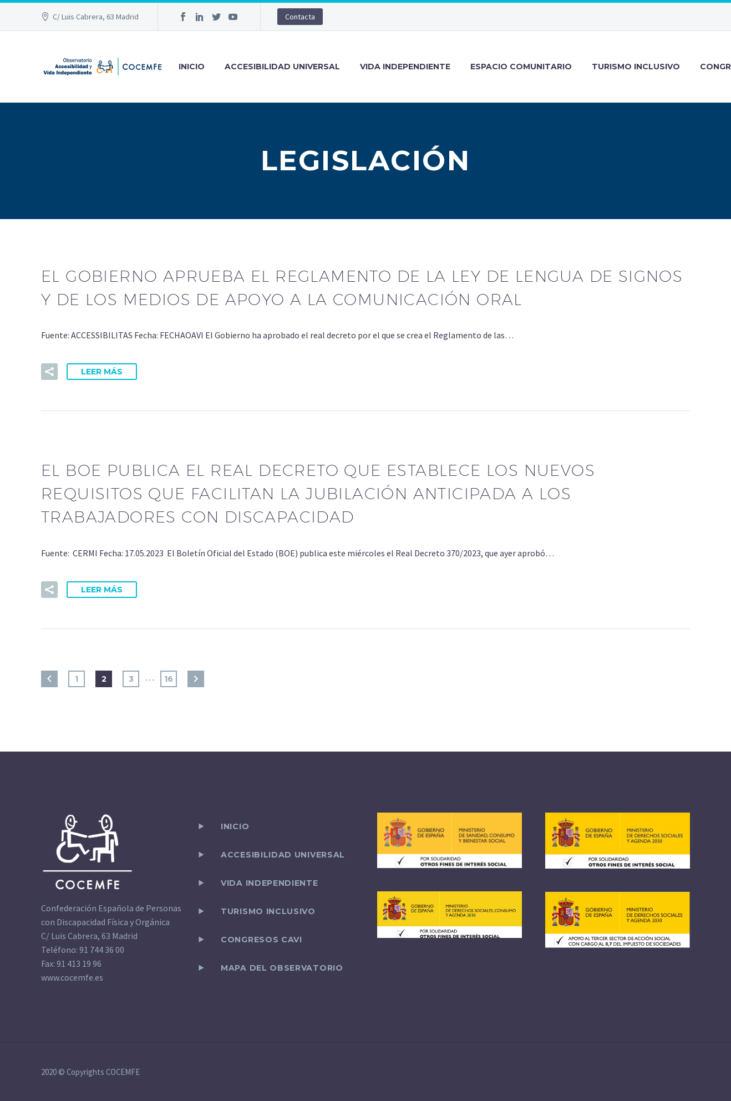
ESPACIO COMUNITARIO (521, 67)
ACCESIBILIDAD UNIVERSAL (282, 67)
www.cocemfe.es (72, 977)
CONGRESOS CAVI (261, 940)
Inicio (235, 826)
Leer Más (102, 372)
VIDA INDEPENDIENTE (405, 67)
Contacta (300, 17)
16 (168, 679)
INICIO (192, 67)
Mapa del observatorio (282, 968)
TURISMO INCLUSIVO (636, 67)
